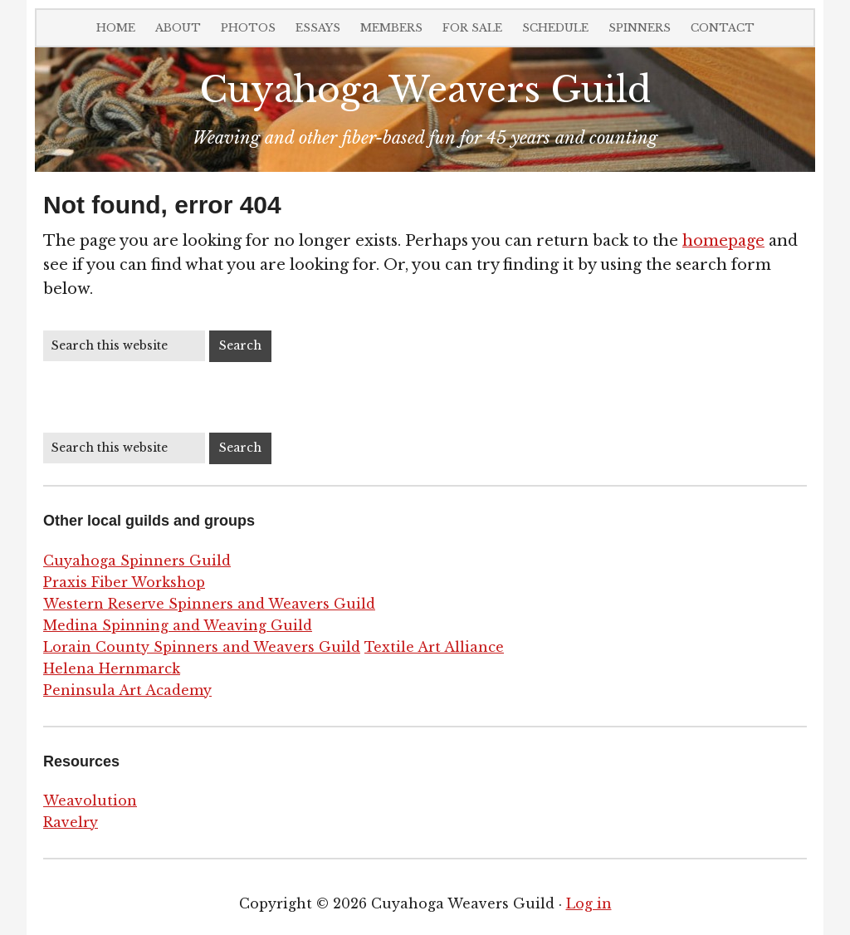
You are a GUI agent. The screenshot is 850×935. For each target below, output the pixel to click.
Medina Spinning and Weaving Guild (177, 625)
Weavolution (90, 800)
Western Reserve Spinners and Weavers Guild (209, 603)
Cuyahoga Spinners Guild (137, 560)
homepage (723, 241)
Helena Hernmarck (111, 668)
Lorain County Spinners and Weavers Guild (201, 647)
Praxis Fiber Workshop (124, 582)
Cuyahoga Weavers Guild (425, 89)
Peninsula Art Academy (127, 690)
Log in (589, 903)
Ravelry (70, 822)
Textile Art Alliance (434, 647)
